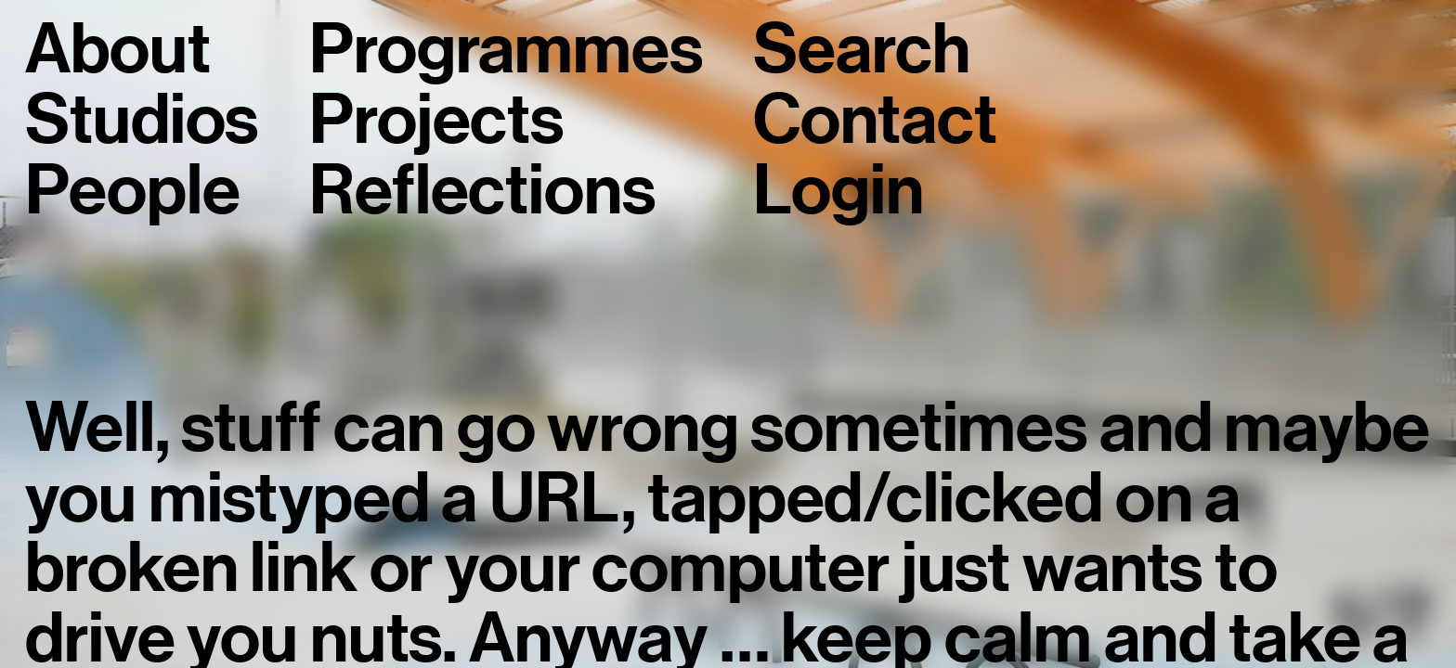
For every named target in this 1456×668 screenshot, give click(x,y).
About (117, 50)
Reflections (482, 191)
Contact (874, 120)
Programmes (505, 50)
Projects (436, 120)
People (132, 191)
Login (838, 191)
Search (861, 50)
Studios (141, 120)
